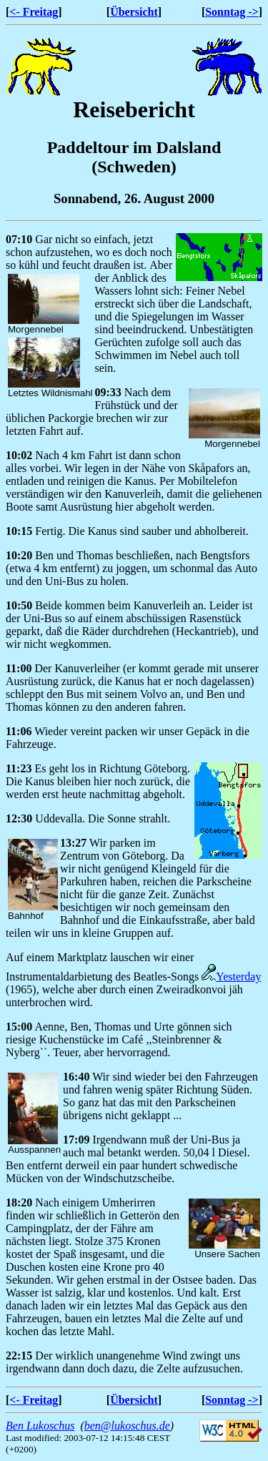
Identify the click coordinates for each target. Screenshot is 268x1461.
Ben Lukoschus (40, 1426)
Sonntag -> (231, 12)
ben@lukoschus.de (127, 1426)
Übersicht (134, 12)
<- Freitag (33, 12)
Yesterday (231, 976)
